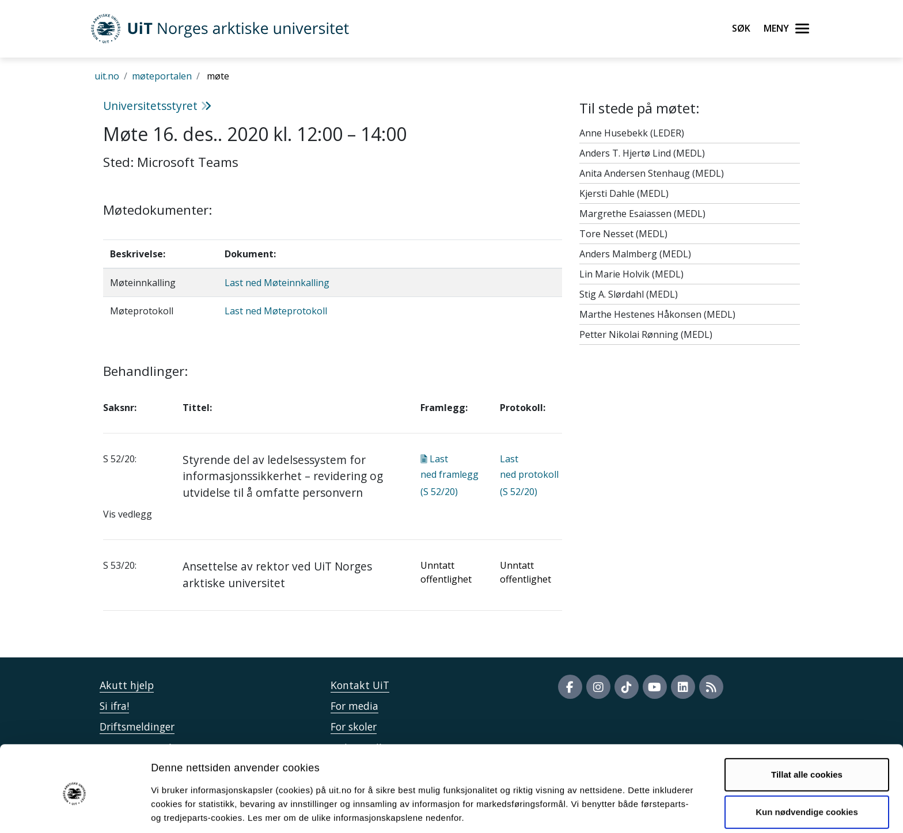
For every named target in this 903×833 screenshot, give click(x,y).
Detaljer (613, 810)
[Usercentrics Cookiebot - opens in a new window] (74, 810)
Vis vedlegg (127, 514)
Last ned (449, 475)
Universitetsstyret (157, 105)
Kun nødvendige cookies (807, 767)
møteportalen (162, 76)
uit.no (106, 76)
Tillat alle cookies (807, 730)
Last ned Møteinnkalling (277, 282)
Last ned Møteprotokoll (276, 311)
